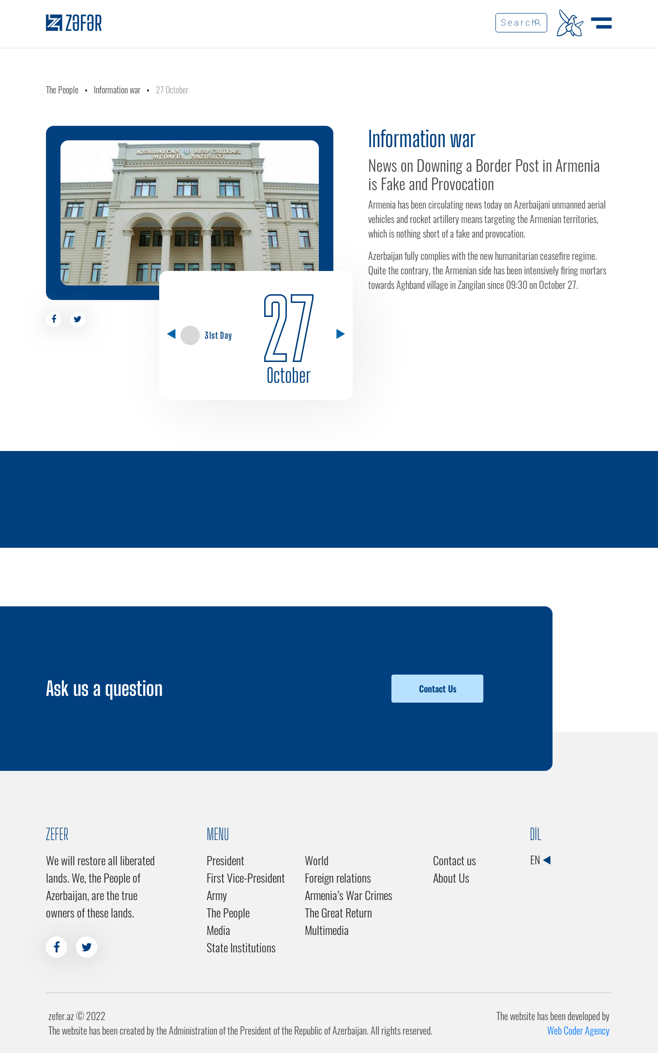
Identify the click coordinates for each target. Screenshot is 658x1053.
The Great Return (338, 912)
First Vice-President (246, 877)
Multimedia (327, 929)
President (225, 860)
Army (217, 894)
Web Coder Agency (578, 1030)
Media (218, 929)
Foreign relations (338, 877)
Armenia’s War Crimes (348, 894)
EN (540, 859)
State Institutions (241, 947)
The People (62, 89)
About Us (451, 877)
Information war (117, 89)
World (317, 860)
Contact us (454, 860)
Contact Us (437, 688)
